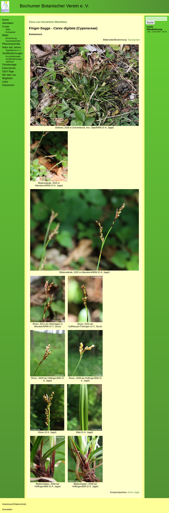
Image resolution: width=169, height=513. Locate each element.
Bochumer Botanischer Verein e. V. (54, 5)
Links (5, 81)
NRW (8, 29)
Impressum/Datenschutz (14, 504)
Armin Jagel (133, 492)
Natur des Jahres (11, 47)
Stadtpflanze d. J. (13, 50)
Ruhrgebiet (10, 32)
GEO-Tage (8, 71)
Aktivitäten (8, 23)
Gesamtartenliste (13, 41)
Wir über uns (9, 75)
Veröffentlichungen (14, 59)
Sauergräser (134, 40)
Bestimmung (11, 38)
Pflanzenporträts (11, 43)
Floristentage (9, 64)
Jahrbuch (10, 62)
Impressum (8, 85)
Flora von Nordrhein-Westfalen (48, 21)
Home (5, 19)
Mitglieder (7, 78)
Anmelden (7, 509)
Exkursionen (9, 68)
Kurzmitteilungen (13, 56)
